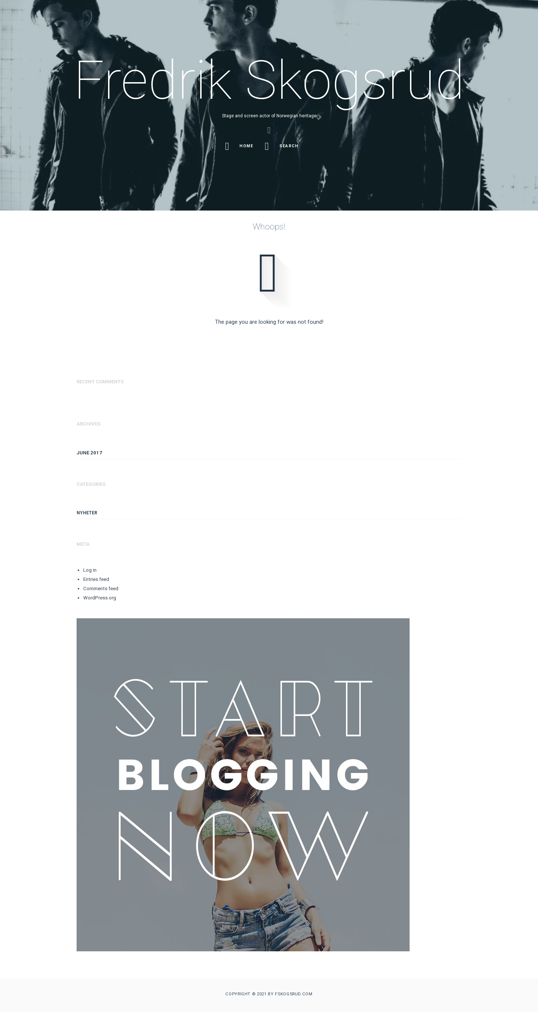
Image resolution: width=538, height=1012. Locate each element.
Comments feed (100, 588)
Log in (90, 570)
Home (240, 146)
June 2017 (89, 452)
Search (283, 146)
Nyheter (87, 512)
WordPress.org (99, 598)
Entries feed (96, 579)
